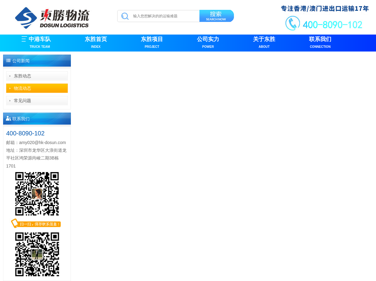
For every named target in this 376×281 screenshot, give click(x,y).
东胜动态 (22, 75)
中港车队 (40, 43)
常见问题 (22, 100)
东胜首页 (96, 43)
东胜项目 (152, 43)
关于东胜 (264, 43)
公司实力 (208, 43)
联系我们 (320, 43)
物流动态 (22, 88)
